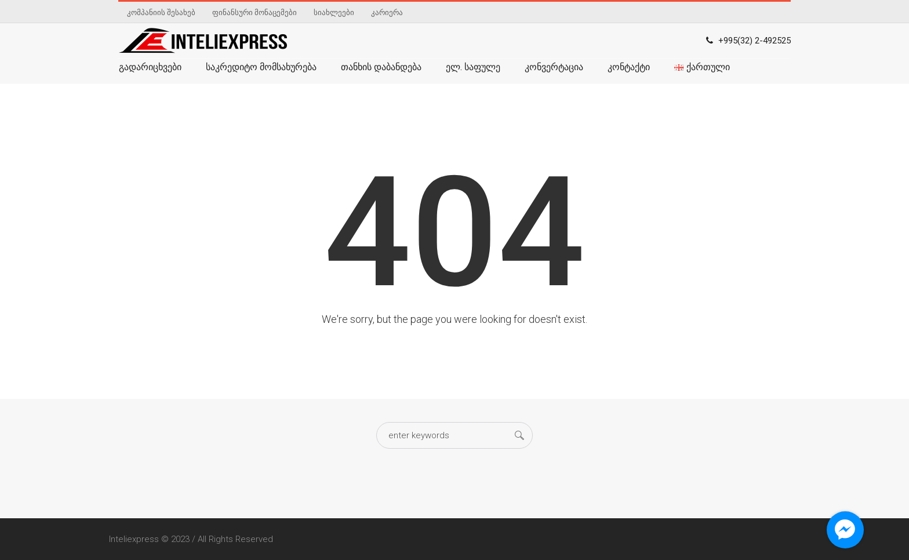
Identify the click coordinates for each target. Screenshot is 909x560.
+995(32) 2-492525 (754, 40)
